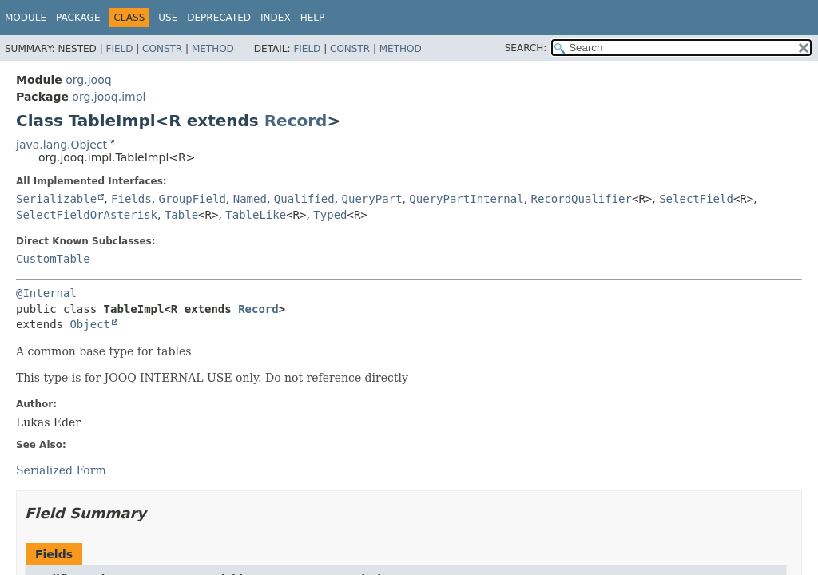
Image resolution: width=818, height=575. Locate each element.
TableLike (255, 214)
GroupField (192, 198)
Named (250, 198)
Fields (131, 198)
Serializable (56, 198)
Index (275, 17)
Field (119, 48)
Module (25, 17)
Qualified (304, 198)
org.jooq (88, 79)
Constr (162, 48)
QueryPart (372, 198)
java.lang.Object (61, 144)
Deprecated (219, 17)
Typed (330, 214)
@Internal (46, 293)
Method (213, 48)
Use (167, 17)
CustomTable (53, 258)
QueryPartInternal (466, 198)
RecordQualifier (581, 198)
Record (296, 120)
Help (312, 17)
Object (89, 324)
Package (78, 17)
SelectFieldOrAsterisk (86, 214)
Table (181, 214)
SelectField (696, 198)
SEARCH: (526, 48)
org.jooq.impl (108, 96)
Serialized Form (61, 470)
